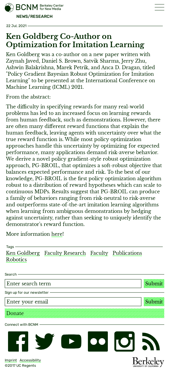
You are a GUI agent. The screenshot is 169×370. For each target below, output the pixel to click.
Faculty (99, 253)
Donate (15, 313)
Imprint (11, 360)
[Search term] (73, 283)
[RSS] (151, 341)
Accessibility (30, 360)
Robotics (16, 260)
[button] (159, 7)
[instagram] (124, 341)
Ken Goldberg (23, 253)
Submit (154, 284)
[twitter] (44, 341)
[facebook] (18, 341)
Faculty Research (65, 253)
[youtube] (71, 341)
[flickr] (98, 341)
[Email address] (73, 301)
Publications (127, 253)
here (56, 234)
